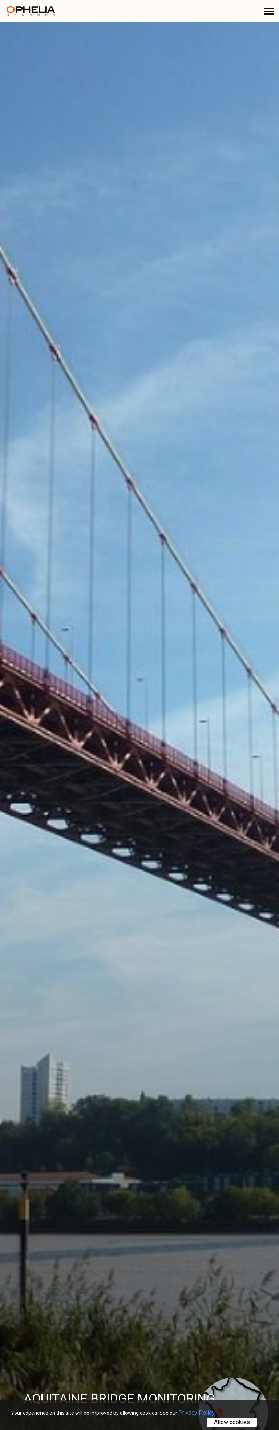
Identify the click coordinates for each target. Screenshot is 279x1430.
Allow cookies (232, 1422)
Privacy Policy (196, 1412)
